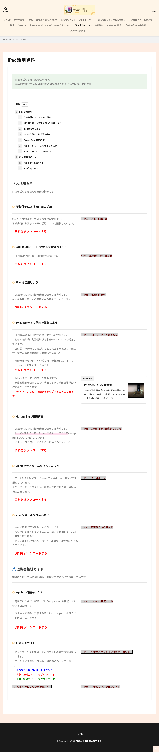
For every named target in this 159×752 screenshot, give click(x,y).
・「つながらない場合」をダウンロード (36, 670)
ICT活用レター (86, 20)
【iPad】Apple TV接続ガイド (97, 601)
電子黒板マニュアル (23, 20)
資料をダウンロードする (31, 627)
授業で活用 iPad (18, 25)
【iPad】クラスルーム (93, 477)
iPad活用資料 (21, 39)
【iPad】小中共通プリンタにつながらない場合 (106, 651)
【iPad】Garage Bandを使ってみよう (101, 428)
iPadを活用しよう (29, 129)
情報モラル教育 (113, 25)
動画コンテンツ (68, 20)
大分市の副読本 (77, 30)
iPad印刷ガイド (28, 168)
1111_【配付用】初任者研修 (96, 255)
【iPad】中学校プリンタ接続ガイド (100, 686)
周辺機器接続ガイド (27, 157)
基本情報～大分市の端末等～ (111, 20)
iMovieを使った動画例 (98, 385)
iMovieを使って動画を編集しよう (36, 134)
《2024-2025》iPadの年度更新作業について (50, 25)
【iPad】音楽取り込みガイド (97, 527)
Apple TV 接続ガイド (31, 163)
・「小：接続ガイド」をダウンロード (35, 674)
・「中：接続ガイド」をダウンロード (35, 679)
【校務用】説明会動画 (135, 25)
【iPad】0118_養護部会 (94, 218)
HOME (7, 20)
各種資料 (99, 25)
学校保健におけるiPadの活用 (34, 117)
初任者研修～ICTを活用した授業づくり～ (41, 123)
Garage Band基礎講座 (31, 140)
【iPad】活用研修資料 (93, 294)
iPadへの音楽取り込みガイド (34, 151)
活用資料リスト (82, 25)
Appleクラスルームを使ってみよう (37, 146)
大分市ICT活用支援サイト (89, 740)
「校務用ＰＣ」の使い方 (140, 20)
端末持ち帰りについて (46, 20)
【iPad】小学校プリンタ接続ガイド (31, 686)
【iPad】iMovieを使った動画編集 (99, 334)
